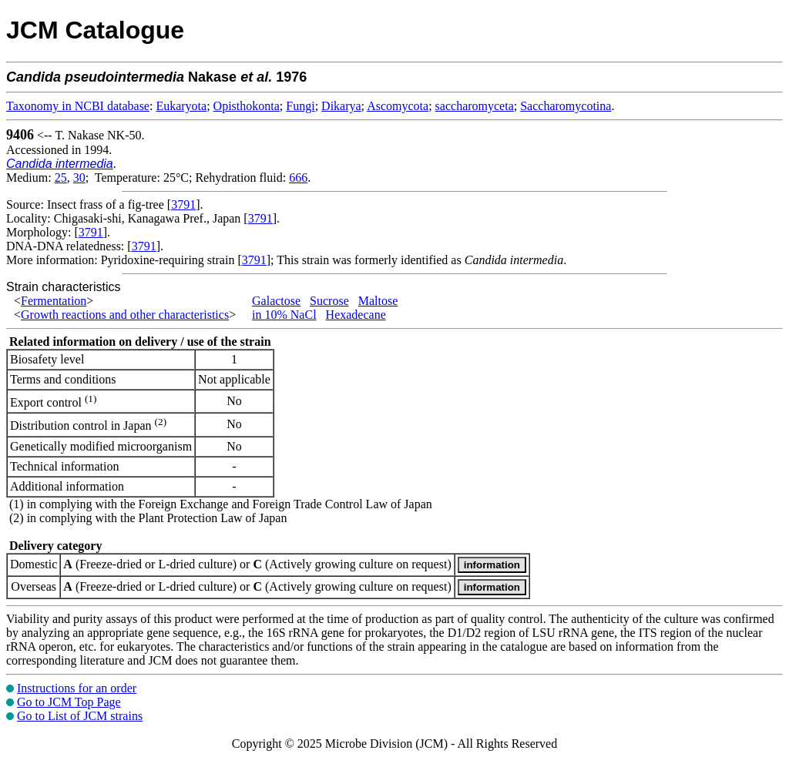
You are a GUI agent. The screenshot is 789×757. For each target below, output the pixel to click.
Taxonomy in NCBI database (77, 105)
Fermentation (53, 300)
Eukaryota (181, 105)
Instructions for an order (76, 688)
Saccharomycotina (565, 105)
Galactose (276, 300)
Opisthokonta (246, 105)
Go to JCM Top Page (69, 701)
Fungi (300, 105)
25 (61, 177)
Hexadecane (356, 314)
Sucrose (329, 300)
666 (298, 177)
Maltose (378, 300)
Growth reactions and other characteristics (125, 314)
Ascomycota (397, 105)
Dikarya (341, 105)
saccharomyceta (474, 105)
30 (79, 177)
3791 (183, 204)
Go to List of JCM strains (80, 715)
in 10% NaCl (284, 314)
